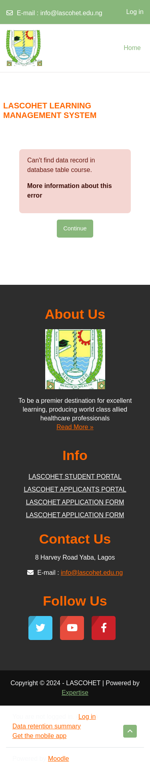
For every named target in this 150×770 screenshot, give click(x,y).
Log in (135, 11)
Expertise (75, 692)
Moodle (58, 758)
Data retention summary (46, 726)
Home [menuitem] (132, 47)
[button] (130, 731)
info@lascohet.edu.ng (71, 13)
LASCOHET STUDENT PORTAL (75, 476)
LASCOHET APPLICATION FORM (75, 502)
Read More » (75, 427)
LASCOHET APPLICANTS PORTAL (75, 489)
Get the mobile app (39, 735)
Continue (74, 228)
